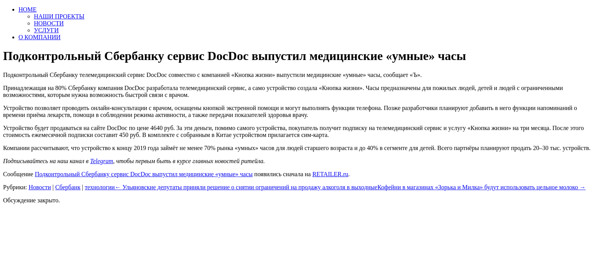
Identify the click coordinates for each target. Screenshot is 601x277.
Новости (39, 187)
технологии (100, 187)
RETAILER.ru (330, 174)
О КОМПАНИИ (39, 37)
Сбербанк (67, 187)
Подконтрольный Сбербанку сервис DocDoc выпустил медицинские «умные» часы (144, 174)
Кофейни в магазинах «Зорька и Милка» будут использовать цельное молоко (481, 187)
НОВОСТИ (49, 23)
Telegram (101, 161)
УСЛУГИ (46, 30)
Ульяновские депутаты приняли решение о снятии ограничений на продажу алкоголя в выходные (246, 187)
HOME (27, 9)
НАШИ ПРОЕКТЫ (59, 16)
